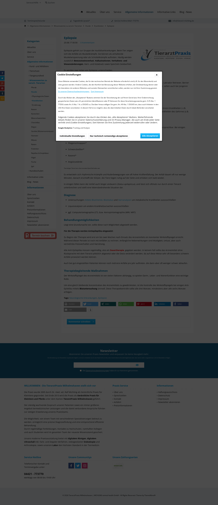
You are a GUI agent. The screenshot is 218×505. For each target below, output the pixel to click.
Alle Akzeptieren (150, 80)
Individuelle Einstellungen (72, 80)
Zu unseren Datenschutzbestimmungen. (74, 36)
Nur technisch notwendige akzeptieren (109, 80)
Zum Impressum (97, 36)
